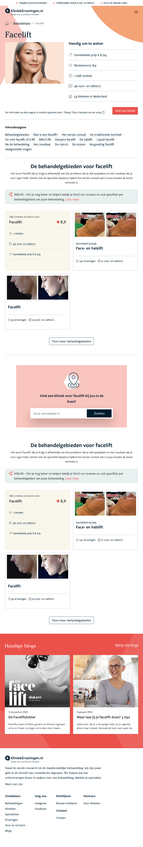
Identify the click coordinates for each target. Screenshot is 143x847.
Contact (61, 818)
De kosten (79, 144)
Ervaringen (11, 819)
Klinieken (10, 809)
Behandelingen (22, 23)
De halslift (86, 139)
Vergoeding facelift (101, 144)
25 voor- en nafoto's (43, 320)
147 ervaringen (87, 261)
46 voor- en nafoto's (24, 244)
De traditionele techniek (106, 134)
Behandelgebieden (17, 134)
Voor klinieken (92, 803)
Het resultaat (42, 144)
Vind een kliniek (125, 111)
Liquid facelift (105, 139)
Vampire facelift (65, 139)
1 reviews (18, 233)
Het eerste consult (74, 134)
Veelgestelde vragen (18, 149)
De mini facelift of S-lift (20, 139)
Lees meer (72, 199)
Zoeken (99, 413)
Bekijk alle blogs (126, 645)
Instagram (40, 803)
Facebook (40, 809)
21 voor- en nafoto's (112, 261)
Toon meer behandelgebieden (71, 341)
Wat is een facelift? (45, 134)
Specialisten (12, 814)
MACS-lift (45, 139)
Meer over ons (13, 784)
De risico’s (61, 144)
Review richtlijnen (66, 803)
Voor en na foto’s (15, 825)
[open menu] (136, 12)
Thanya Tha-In (71, 112)
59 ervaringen (18, 320)
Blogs (8, 830)
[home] (24, 12)
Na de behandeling (17, 144)
